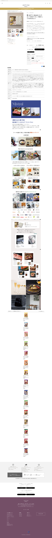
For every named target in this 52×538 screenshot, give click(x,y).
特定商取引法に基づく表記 (9, 524)
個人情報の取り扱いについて (10, 525)
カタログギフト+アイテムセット (15, 10)
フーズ (7, 519)
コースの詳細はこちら (41, 311)
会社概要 (8, 522)
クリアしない (30, 494)
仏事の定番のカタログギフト (15, 11)
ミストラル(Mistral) (20, 11)
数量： (28, 45)
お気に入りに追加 (31, 49)
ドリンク (8, 520)
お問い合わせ (8, 523)
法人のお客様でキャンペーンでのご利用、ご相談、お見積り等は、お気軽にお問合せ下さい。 (26, 478)
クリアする (21, 494)
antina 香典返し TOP (10, 10)
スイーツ (8, 521)
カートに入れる (40, 49)
